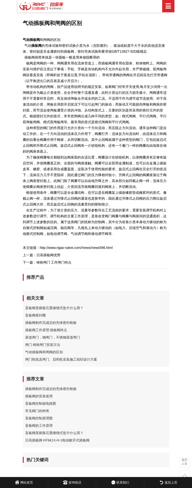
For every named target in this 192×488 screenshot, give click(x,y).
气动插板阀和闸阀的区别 (44, 352)
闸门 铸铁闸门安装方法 (42, 345)
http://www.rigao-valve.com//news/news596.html (76, 248)
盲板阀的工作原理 (39, 425)
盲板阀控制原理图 (39, 418)
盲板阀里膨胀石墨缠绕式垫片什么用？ (54, 308)
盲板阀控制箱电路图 (40, 403)
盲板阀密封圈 (35, 315)
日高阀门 (96, 6)
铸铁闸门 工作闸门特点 (54, 262)
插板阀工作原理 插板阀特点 (46, 330)
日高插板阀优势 (48, 255)
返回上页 (184, 461)
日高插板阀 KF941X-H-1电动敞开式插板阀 (57, 440)
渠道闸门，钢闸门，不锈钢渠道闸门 (52, 337)
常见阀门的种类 (37, 411)
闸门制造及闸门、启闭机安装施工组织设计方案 (61, 359)
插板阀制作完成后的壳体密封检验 (51, 323)
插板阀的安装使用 (39, 396)
